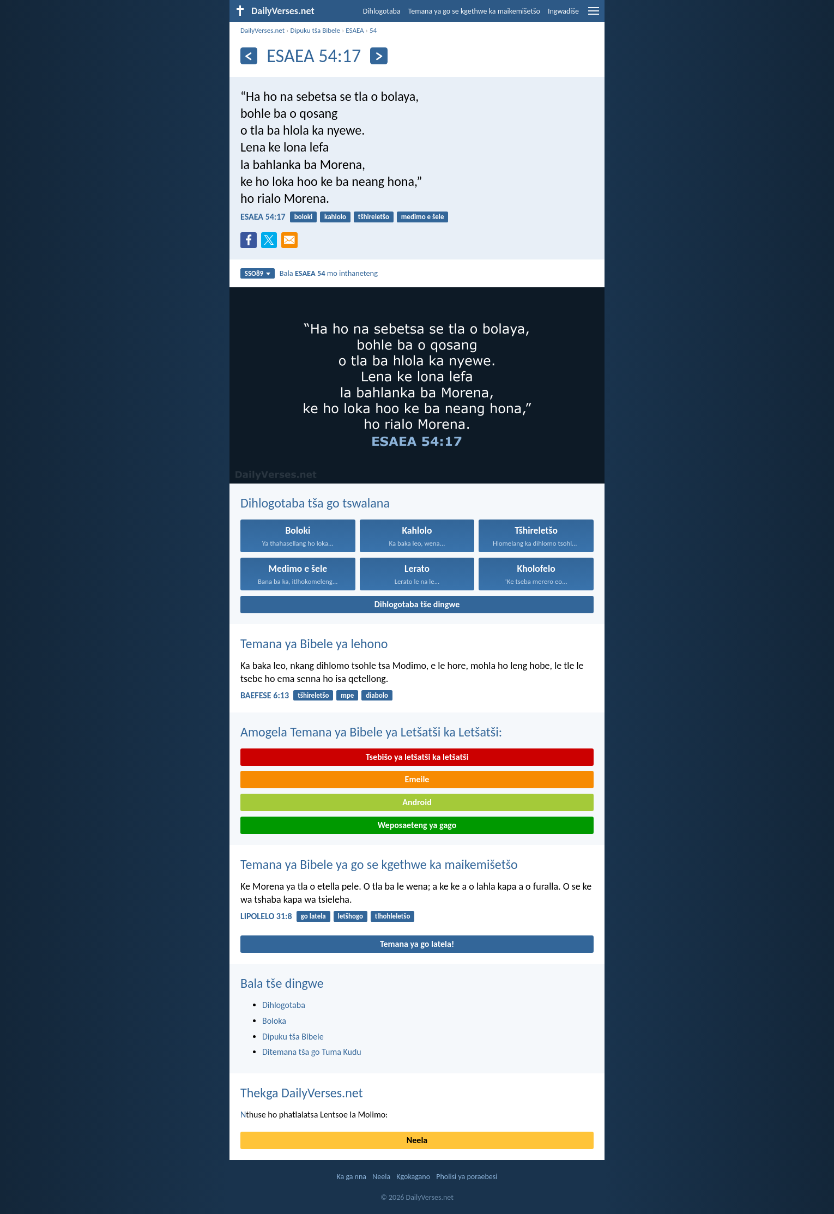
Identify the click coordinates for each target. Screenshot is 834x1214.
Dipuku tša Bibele (315, 30)
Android (416, 802)
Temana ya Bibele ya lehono (314, 643)
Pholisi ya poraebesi (466, 1176)
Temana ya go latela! (417, 944)
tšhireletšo (373, 217)
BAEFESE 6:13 (264, 695)
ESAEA (355, 30)
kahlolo (335, 217)
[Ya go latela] (378, 55)
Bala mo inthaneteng (329, 273)
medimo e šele (422, 217)
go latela (313, 916)
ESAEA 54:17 (262, 217)
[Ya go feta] (248, 55)
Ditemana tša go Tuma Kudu (311, 1052)
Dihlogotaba (382, 11)
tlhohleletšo (392, 916)
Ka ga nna (351, 1176)
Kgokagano (413, 1176)
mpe (347, 695)
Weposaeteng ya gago (417, 825)
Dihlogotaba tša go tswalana (315, 503)
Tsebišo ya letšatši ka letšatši (417, 757)
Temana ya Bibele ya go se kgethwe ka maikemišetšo (379, 864)
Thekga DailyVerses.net (301, 1093)
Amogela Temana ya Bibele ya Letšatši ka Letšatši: (371, 732)
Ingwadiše (563, 11)
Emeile (417, 779)
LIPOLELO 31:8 (266, 916)
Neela (417, 1140)
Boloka (274, 1021)
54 (373, 30)
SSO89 (257, 273)
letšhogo (350, 916)
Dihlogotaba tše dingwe (417, 604)
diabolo (377, 695)
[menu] (594, 15)
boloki (303, 217)
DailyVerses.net (262, 30)
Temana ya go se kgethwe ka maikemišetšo (474, 11)
